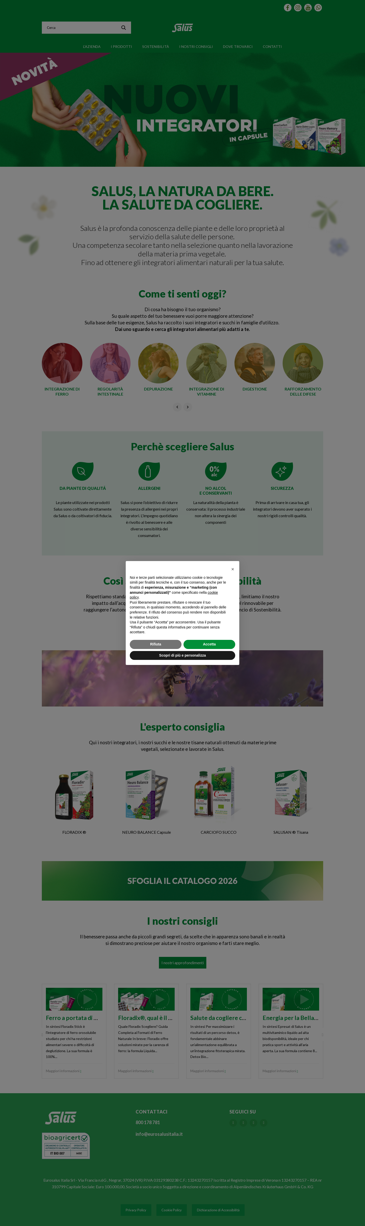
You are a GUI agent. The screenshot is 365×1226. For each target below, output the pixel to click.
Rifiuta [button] (155, 644)
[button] (233, 569)
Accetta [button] (209, 644)
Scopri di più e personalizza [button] (182, 655)
